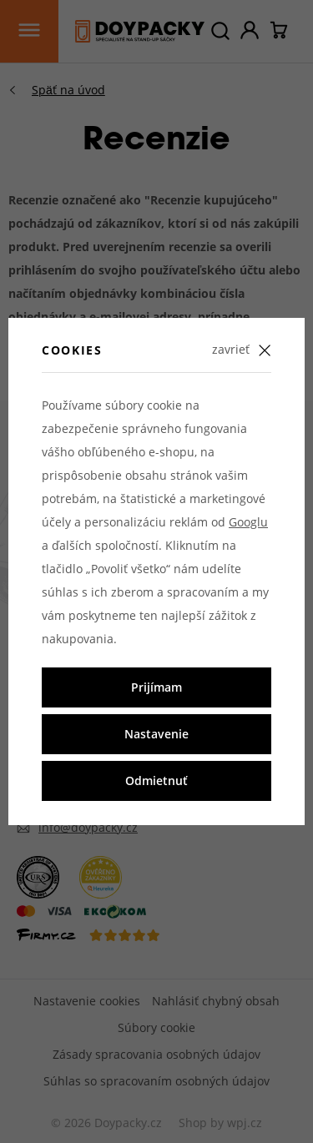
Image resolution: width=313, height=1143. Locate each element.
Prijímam (156, 687)
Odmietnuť (156, 780)
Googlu (248, 522)
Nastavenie (156, 734)
